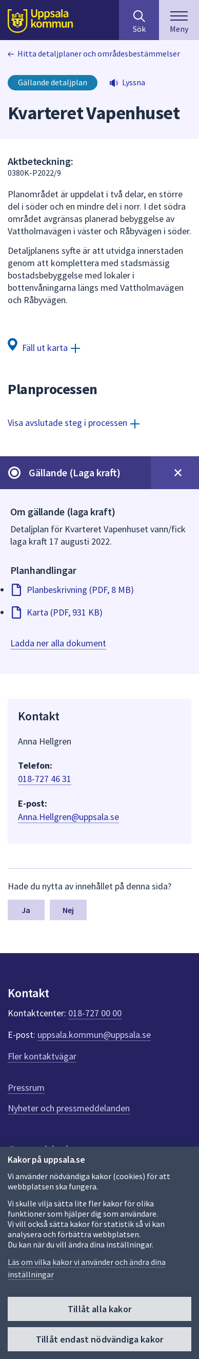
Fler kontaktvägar (42, 1056)
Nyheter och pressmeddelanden (69, 1108)
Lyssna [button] (133, 82)
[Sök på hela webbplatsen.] (139, 20)
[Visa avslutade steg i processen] (74, 423)
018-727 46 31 (44, 779)
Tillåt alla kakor (99, 1309)
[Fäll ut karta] (44, 347)
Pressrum (26, 1087)
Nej (68, 910)
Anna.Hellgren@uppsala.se (68, 817)
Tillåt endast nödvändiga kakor (99, 1339)
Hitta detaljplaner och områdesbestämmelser (98, 53)
